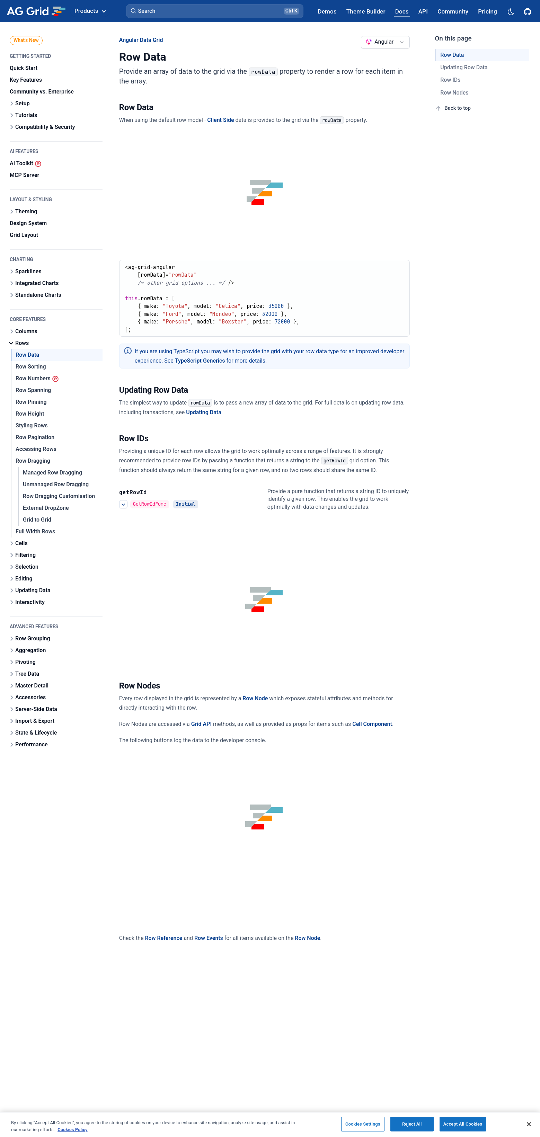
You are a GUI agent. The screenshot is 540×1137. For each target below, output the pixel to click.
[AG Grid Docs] (402, 11)
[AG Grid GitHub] (528, 11)
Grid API (201, 724)
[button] (214, 11)
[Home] (35, 11)
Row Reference (163, 938)
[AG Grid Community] (453, 11)
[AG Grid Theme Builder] (366, 11)
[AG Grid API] (423, 11)
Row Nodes (454, 92)
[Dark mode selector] (510, 11)
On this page (453, 38)
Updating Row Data (463, 67)
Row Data (452, 55)
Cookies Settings (362, 1124)
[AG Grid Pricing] (487, 11)
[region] (270, 1124)
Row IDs (450, 80)
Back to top (453, 108)
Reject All (412, 1124)
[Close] (529, 1124)
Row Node (255, 698)
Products (90, 10)
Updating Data (203, 412)
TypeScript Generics (200, 360)
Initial (185, 504)
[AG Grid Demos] (327, 11)
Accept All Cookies (462, 1124)
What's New (26, 40)
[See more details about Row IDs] (123, 504)
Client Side (220, 120)
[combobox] (385, 42)
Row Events (208, 938)
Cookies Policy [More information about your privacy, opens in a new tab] (72, 1129)
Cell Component (372, 724)
